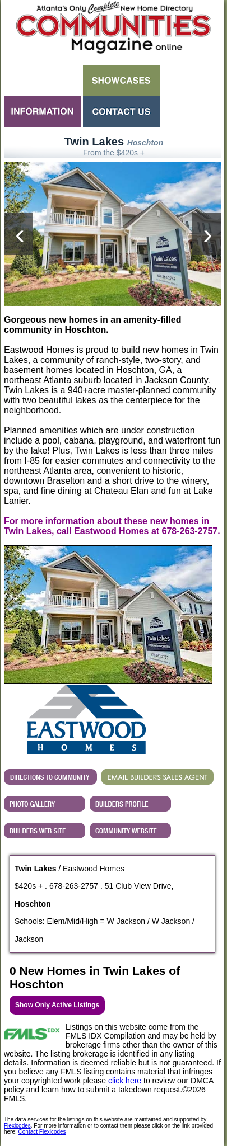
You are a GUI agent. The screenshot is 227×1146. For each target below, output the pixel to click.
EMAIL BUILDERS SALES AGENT (157, 777)
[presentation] (18, 234)
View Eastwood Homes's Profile (130, 804)
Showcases (121, 80)
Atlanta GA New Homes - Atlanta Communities (112, 31)
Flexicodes (17, 1126)
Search (42, 80)
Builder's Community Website (130, 830)
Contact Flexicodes (42, 1132)
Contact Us (121, 111)
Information (42, 111)
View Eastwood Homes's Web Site (44, 830)
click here (124, 1080)
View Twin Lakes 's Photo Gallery (44, 804)
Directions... (50, 777)
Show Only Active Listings (57, 1005)
